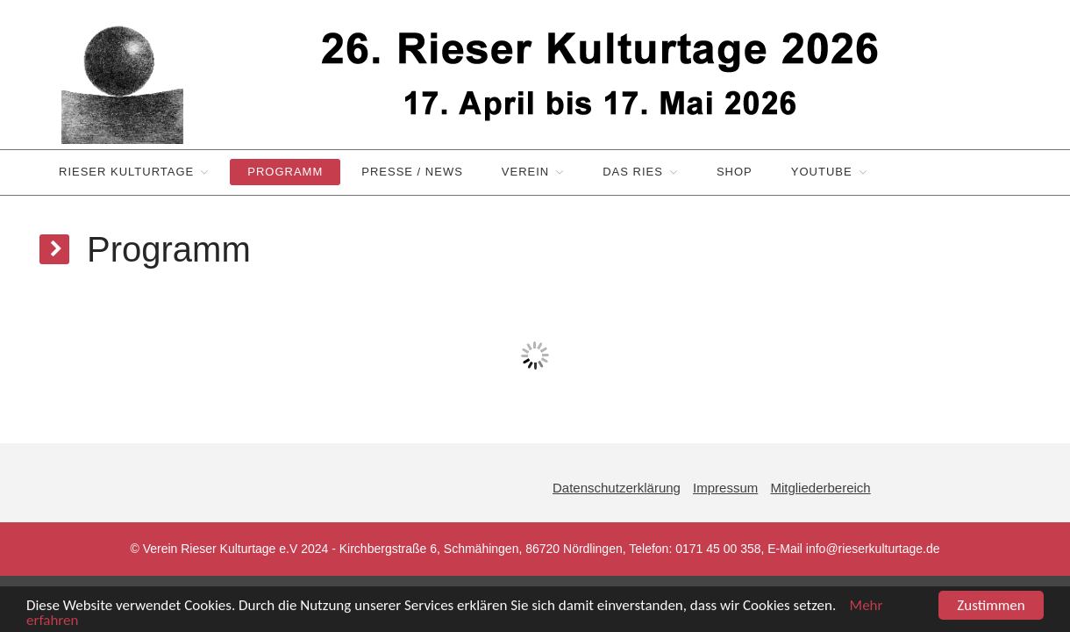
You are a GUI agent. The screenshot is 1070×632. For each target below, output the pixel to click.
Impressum (725, 487)
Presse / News (412, 171)
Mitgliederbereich (820, 487)
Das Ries (633, 171)
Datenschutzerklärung (617, 487)
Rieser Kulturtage (126, 171)
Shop (735, 171)
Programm (285, 171)
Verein (525, 171)
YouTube (821, 171)
